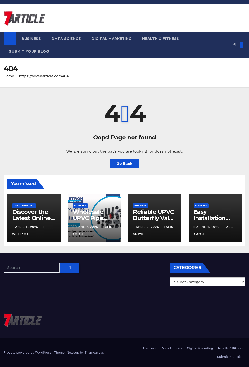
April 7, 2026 (87, 227)
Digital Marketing (111, 39)
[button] (234, 45)
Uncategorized (24, 205)
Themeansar (94, 352)
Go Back (125, 163)
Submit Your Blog (29, 51)
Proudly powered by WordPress (28, 352)
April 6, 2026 (148, 227)
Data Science (66, 39)
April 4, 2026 (208, 227)
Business (31, 39)
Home (9, 76)
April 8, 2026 (27, 227)
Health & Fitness (160, 39)
